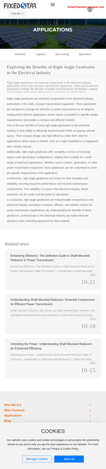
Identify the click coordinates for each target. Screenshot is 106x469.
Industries (20, 54)
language (16, 13)
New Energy (62, 54)
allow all (69, 459)
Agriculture (85, 54)
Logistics (41, 54)
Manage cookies (37, 459)
